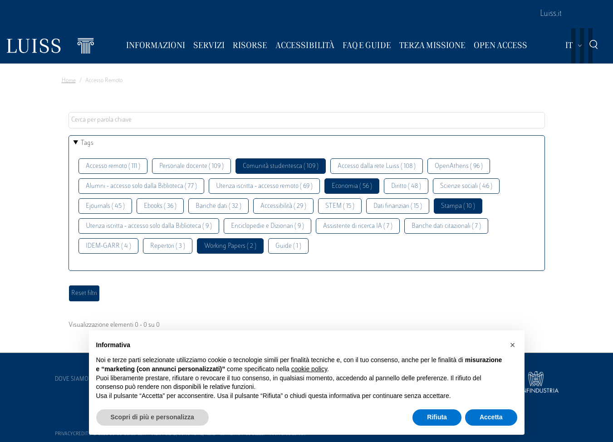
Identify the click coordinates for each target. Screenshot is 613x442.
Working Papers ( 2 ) (230, 246)
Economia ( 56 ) (352, 186)
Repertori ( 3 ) (167, 246)
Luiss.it (551, 14)
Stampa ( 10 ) (458, 206)
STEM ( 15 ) (339, 206)
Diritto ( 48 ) (406, 186)
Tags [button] (87, 143)
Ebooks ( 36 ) (160, 206)
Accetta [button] (491, 417)
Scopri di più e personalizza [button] (152, 417)
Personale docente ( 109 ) (191, 166)
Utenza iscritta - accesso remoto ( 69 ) (264, 186)
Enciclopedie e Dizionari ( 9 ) (267, 226)
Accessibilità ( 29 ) (283, 206)
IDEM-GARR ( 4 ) (108, 246)
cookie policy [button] (309, 369)
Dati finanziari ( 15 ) (397, 206)
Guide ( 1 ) (288, 246)
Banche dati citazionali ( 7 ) (446, 226)
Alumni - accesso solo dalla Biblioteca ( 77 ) (141, 186)
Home (69, 80)
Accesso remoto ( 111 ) (113, 166)
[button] (512, 345)
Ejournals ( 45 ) (105, 206)
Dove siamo (71, 379)
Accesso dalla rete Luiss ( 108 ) (377, 166)
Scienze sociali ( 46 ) (466, 186)
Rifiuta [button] (437, 417)
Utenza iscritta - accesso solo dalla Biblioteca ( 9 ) (149, 226)
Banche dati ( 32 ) (218, 206)
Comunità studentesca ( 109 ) (281, 166)
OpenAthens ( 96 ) (459, 166)
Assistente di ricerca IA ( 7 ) (357, 226)
